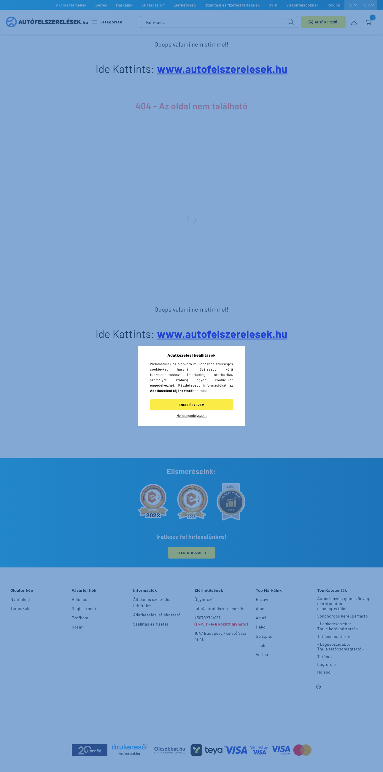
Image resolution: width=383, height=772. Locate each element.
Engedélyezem (191, 405)
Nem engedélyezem (192, 415)
